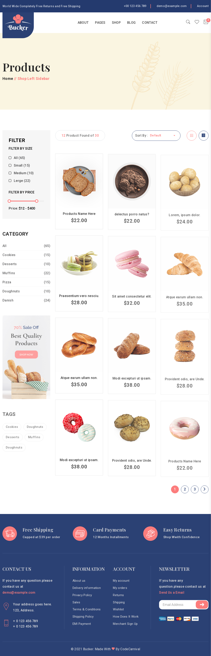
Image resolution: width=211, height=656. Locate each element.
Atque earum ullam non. (79, 383)
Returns (118, 595)
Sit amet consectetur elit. (131, 301)
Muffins (26, 278)
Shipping (119, 602)
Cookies (26, 260)
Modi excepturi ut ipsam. (132, 384)
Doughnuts (26, 296)
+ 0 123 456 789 (25, 621)
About (83, 23)
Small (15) (22, 166)
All (26, 251)
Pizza (26, 287)
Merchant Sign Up (125, 624)
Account (203, 6)
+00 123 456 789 (135, 6)
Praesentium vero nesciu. (79, 301)
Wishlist (118, 610)
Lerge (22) (22, 181)
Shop (116, 23)
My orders (120, 588)
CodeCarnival (130, 649)
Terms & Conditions (87, 610)
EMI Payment (82, 624)
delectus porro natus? (132, 219)
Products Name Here (79, 219)
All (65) (19, 158)
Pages (100, 23)
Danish (26, 305)
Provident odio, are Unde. (132, 466)
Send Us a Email (171, 592)
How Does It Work (126, 617)
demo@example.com (172, 6)
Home (66, 23)
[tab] (192, 136)
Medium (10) (24, 174)
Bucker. (88, 649)
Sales (76, 602)
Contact (149, 23)
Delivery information (87, 588)
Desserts (26, 269)
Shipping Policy (83, 617)
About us (79, 581)
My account (121, 581)
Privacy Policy (82, 595)
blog (131, 23)
